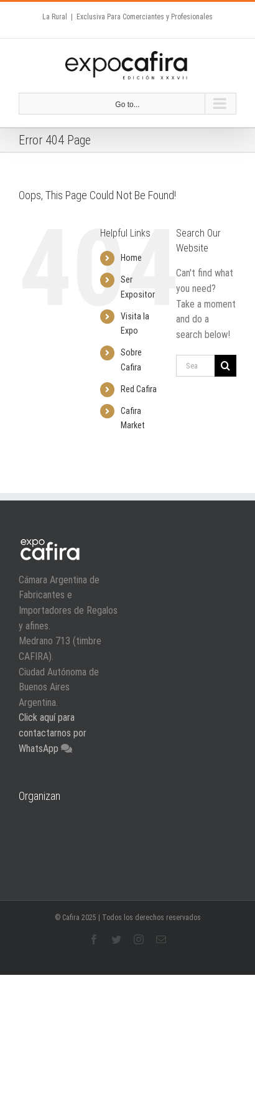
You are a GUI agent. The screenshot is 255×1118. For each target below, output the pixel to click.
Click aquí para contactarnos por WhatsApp (52, 733)
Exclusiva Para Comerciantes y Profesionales (144, 16)
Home (131, 258)
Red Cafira (139, 389)
